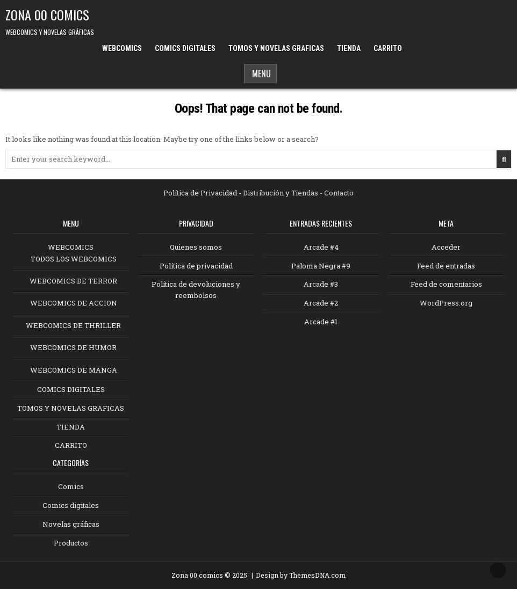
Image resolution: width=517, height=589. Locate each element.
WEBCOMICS (122, 48)
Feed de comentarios (446, 284)
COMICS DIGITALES (185, 48)
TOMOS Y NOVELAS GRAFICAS (276, 48)
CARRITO (388, 48)
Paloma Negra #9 (320, 266)
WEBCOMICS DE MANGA (73, 370)
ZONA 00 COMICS (47, 14)
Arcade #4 (321, 247)
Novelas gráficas (70, 524)
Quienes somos (196, 247)
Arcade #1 (321, 321)
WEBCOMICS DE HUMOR (73, 347)
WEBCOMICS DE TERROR (73, 281)
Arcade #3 (321, 284)
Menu (260, 73)
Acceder (446, 247)
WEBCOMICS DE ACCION (73, 303)
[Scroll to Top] (498, 570)
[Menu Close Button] (414, 44)
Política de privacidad (196, 266)
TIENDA (349, 48)
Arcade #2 (321, 303)
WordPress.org (446, 303)
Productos (71, 543)
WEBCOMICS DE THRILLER (73, 325)
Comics (71, 486)
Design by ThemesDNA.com (301, 575)
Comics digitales (70, 505)
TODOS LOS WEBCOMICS (74, 259)
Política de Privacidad (200, 193)
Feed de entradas (446, 266)
